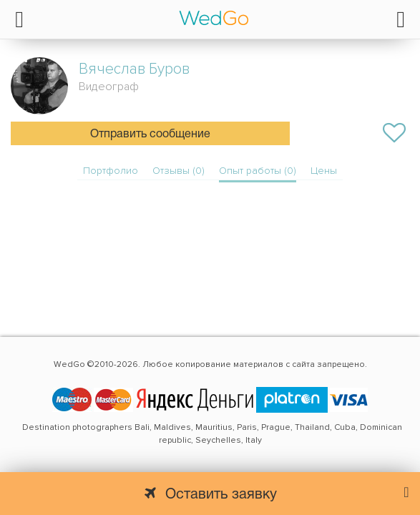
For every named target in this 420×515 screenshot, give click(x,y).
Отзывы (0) (178, 171)
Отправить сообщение (150, 134)
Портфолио (110, 171)
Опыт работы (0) (257, 171)
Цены (324, 171)
